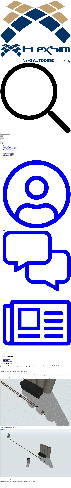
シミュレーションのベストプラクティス (10, 148)
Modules (4, 157)
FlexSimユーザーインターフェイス (9, 147)
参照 (3, 156)
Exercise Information (6, 359)
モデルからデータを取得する (8, 154)
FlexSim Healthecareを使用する (8, 155)
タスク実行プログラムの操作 (8, 153)
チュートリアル (6, 146)
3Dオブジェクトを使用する (8, 149)
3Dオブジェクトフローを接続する (9, 150)
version (1, 140)
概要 (3, 145)
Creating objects (5, 360)
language (2, 142)
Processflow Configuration (7, 361)
